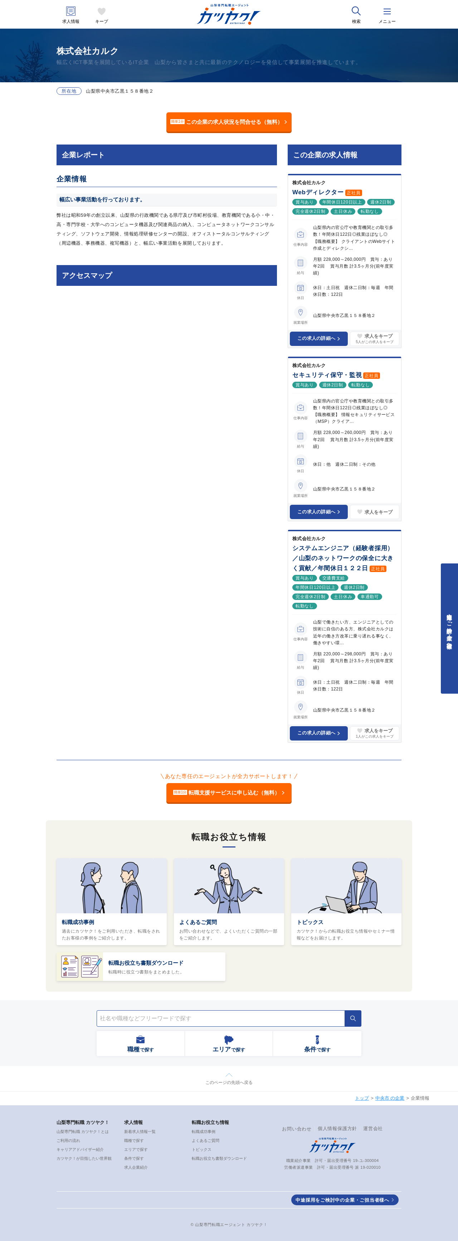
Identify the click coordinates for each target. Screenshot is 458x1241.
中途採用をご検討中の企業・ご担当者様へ (342, 1200)
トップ (362, 1098)
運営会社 (373, 1128)
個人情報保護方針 (337, 1128)
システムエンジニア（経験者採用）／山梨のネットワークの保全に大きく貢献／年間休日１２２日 (343, 558)
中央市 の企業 (390, 1098)
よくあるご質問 (198, 922)
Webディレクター (318, 192)
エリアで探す (136, 1149)
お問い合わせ (297, 1129)
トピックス (310, 922)
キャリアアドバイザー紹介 (80, 1149)
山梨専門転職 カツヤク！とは (83, 1131)
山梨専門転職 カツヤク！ (83, 1122)
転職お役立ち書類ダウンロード (146, 963)
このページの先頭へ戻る (229, 1082)
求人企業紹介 (136, 1167)
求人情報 (70, 21)
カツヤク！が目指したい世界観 (84, 1158)
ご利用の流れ (68, 1140)
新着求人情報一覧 (140, 1131)
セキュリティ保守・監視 (327, 375)
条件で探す (134, 1158)
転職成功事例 (78, 922)
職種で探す (134, 1140)
